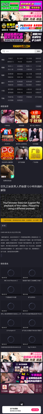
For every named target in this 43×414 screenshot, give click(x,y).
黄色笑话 (29, 92)
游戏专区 (38, 58)
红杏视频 (10, 100)
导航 (3, 98)
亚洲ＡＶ (10, 66)
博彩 (3, 60)
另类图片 (38, 85)
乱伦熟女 (29, 77)
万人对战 (29, 58)
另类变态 (38, 77)
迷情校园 (10, 92)
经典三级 (20, 77)
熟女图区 (29, 85)
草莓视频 (29, 97)
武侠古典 (38, 89)
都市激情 (10, 89)
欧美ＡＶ (29, 66)
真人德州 (20, 58)
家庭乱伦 (20, 89)
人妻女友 (29, 89)
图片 (3, 83)
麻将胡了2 (11, 62)
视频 (3, 67)
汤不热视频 (38, 97)
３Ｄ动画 (38, 66)
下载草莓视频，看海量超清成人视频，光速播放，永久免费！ (22, 220)
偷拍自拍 (20, 74)
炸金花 (20, 62)
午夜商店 (20, 97)
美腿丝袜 (10, 85)
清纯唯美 (20, 85)
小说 (3, 91)
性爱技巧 (38, 92)
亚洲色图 (20, 81)
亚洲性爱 (10, 74)
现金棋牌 (29, 62)
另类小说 (20, 92)
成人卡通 (29, 74)
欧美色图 (29, 81)
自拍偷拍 (20, 66)
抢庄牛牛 (38, 62)
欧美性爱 (38, 74)
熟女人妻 (10, 69)
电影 (3, 75)
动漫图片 (38, 81)
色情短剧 (20, 100)
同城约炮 (10, 97)
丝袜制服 (20, 69)
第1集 (4, 225)
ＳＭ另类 (38, 69)
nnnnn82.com (21, 46)
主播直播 (29, 69)
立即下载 (35, 410)
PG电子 (10, 58)
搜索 (38, 51)
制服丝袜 (10, 77)
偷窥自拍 (10, 81)
